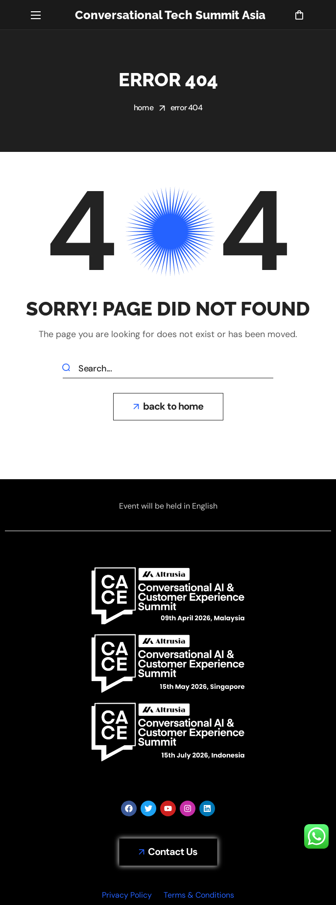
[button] (299, 14)
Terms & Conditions (199, 895)
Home (143, 107)
